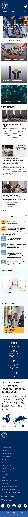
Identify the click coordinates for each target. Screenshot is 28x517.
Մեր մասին (5, 445)
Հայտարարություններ (8, 489)
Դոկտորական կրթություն (9, 486)
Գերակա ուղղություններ (9, 480)
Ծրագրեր (4, 483)
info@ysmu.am (8, 500)
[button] (1, 17)
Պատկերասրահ (6, 453)
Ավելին (25, 215)
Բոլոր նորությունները (21, 108)
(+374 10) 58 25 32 (9, 496)
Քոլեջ (3, 471)
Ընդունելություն (6, 460)
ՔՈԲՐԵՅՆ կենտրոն (7, 477)
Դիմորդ (3, 462)
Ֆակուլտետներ (6, 465)
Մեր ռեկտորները (6, 447)
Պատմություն (5, 450)
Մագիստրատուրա (7, 468)
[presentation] (2, 286)
